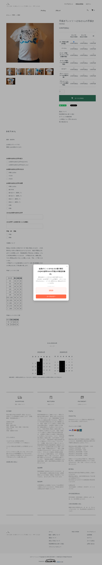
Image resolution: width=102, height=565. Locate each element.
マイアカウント (68, 4)
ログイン (88, 4)
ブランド (58, 10)
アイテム (43, 10)
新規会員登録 (79, 4)
